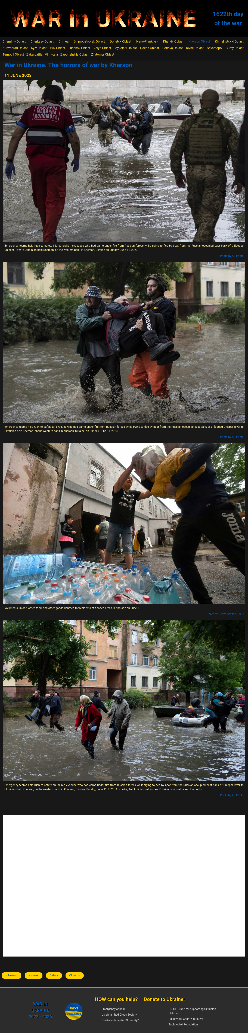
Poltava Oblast (172, 48)
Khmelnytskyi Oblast (229, 41)
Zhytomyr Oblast (102, 54)
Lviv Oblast (57, 48)
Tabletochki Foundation (183, 1024)
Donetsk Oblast (120, 41)
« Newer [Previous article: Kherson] (34, 975)
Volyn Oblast (102, 48)
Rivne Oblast (195, 48)
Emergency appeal (113, 1009)
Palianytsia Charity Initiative (186, 1019)
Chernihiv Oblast (14, 41)
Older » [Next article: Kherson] (54, 975)
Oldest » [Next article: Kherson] (74, 975)
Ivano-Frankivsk (147, 41)
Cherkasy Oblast (42, 41)
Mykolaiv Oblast (125, 48)
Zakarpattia (34, 54)
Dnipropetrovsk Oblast (89, 41)
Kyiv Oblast (39, 48)
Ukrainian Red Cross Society (119, 1014)
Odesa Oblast (149, 48)
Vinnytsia (51, 54)
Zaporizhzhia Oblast (74, 54)
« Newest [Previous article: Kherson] (11, 975)
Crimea (63, 41)
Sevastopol (215, 48)
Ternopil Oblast (13, 54)
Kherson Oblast (199, 41)
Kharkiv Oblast (173, 41)
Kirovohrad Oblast (15, 48)
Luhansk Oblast (79, 48)
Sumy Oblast (235, 48)
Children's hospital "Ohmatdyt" (120, 1020)
